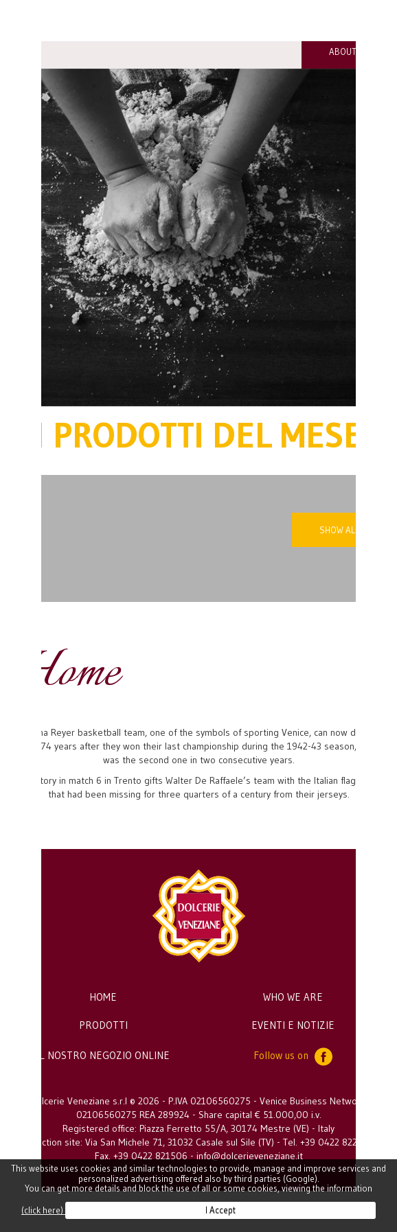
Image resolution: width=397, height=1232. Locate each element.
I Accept (220, 1210)
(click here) (43, 1210)
